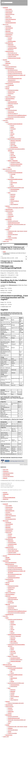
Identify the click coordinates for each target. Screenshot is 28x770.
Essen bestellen (6, 474)
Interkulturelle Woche (13, 234)
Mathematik (13, 157)
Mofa (11, 184)
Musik (11, 135)
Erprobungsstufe (9, 83)
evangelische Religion (15, 162)
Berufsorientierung (9, 68)
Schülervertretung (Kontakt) (14, 58)
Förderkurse (10, 93)
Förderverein (8, 36)
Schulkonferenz (8, 34)
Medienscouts (8, 17)
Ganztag (7, 88)
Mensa (9, 95)
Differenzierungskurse (13, 103)
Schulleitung (8, 26)
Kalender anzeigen (23, 464)
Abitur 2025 (5, 469)
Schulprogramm (9, 11)
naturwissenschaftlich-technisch (15, 179)
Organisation (6, 65)
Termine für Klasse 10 (13, 113)
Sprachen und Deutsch (13, 221)
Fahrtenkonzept (9, 209)
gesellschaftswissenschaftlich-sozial (16, 187)
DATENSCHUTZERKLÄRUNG (9, 497)
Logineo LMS (6, 241)
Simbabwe (10, 232)
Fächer (6, 122)
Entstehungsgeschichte (10, 22)
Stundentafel (11, 85)
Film (11, 175)
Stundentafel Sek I (9, 118)
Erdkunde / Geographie (15, 140)
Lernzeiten (7, 16)
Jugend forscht (13, 182)
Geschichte (12, 142)
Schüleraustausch (9, 211)
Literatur (12, 133)
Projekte (7, 229)
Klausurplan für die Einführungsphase (16, 117)
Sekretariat (7, 29)
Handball (12, 197)
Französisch (13, 128)
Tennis (11, 202)
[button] (26, 259)
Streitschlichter (13, 191)
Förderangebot (8, 12)
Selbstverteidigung (14, 201)
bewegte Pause (11, 91)
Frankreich (10, 214)
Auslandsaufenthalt (12, 101)
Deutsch (12, 125)
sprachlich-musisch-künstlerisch (15, 123)
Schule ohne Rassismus (10, 19)
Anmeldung (8, 21)
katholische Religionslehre (16, 164)
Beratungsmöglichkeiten (10, 66)
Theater (12, 177)
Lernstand (10, 105)
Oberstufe (7, 108)
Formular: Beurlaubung (8, 476)
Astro (11, 181)
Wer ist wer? (5, 24)
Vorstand (10, 37)
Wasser (9, 236)
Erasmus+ (7, 206)
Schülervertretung (9, 51)
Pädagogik (12, 144)
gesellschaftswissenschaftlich (14, 138)
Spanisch (12, 137)
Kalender (7, 61)
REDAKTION (5, 499)
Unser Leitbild (8, 9)
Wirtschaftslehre (14, 147)
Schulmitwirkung (11, 46)
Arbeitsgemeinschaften (13, 90)
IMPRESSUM (5, 494)
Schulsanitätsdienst (14, 189)
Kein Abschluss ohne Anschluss (15, 71)
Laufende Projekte (12, 56)
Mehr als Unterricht (7, 169)
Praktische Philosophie (15, 165)
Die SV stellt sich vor (12, 53)
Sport (9, 167)
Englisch (12, 127)
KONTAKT (5, 492)
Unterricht (5, 120)
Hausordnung (11, 112)
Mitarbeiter (8, 31)
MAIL (4, 495)
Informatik (12, 155)
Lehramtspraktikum (9, 98)
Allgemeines (10, 44)
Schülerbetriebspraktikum (14, 81)
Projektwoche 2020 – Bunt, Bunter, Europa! (17, 231)
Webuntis (5, 478)
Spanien (10, 217)
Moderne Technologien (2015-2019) (16, 207)
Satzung (9, 39)
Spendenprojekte (12, 41)
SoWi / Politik (13, 145)
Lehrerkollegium (9, 27)
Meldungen (8, 63)
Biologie (12, 152)
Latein (11, 132)
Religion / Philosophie (13, 160)
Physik (11, 159)
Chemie (12, 154)
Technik (12, 186)
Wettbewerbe (8, 219)
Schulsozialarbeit (9, 32)
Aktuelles (5, 59)
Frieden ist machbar (12, 237)
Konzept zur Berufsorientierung (15, 73)
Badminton (12, 194)
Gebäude (7, 86)
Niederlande (10, 216)
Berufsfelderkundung (12, 70)
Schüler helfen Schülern (13, 54)
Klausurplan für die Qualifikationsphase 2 (17, 115)
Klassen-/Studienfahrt (10, 96)
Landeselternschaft (12, 48)
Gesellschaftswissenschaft (14, 222)
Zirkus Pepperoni (14, 204)
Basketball (12, 196)
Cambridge (12, 174)
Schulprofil (5, 7)
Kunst (11, 130)
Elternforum (10, 49)
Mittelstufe (7, 100)
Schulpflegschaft (9, 43)
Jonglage (12, 199)
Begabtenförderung (9, 14)
